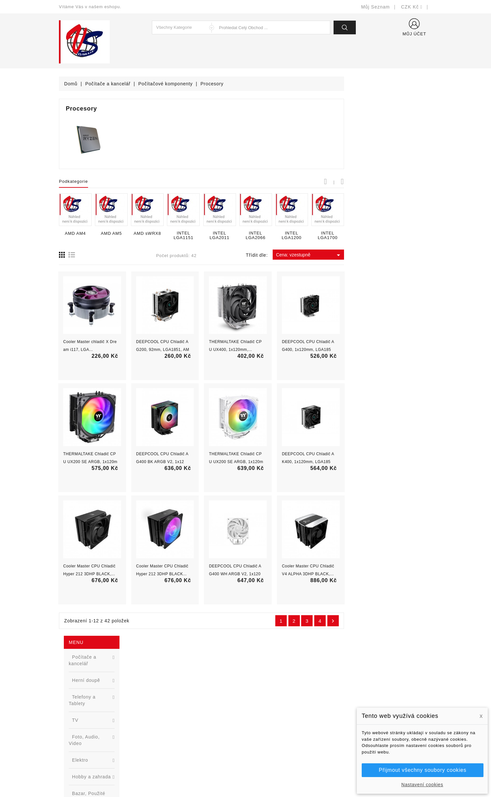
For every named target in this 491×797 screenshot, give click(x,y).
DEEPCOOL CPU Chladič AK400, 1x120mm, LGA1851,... (396, 462)
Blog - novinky (170, 723)
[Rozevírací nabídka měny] (411, 7)
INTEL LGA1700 (416, 235)
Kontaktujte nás (267, 733)
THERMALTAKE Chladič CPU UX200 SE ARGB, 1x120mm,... (178, 462)
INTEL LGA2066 (344, 235)
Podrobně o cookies (272, 723)
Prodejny (260, 752)
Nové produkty (171, 693)
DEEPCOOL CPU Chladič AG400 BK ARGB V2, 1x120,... (250, 462)
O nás (257, 713)
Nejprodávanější (173, 703)
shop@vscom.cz (85, 733)
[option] (98, 326)
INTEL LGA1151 (272, 235)
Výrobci (163, 713)
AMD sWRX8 (235, 233)
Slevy (161, 684)
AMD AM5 (199, 233)
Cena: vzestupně (397, 255)
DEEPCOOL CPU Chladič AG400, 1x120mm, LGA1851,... (396, 349)
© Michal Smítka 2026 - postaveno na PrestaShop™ (246, 774)
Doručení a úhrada (270, 684)
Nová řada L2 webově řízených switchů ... (110, 352)
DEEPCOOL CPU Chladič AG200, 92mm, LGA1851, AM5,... (250, 349)
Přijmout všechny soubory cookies (422, 770)
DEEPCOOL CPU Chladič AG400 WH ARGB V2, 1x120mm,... (323, 574)
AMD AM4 (163, 233)
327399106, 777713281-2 (95, 723)
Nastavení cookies (422, 784)
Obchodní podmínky (272, 703)
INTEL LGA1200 (380, 235)
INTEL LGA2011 (308, 235)
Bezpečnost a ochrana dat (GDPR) (288, 693)
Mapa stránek (265, 742)
